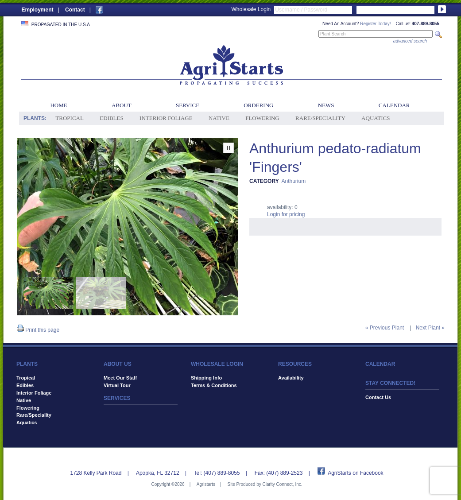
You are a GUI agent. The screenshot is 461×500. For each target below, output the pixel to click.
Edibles (111, 118)
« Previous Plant (384, 328)
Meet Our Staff (120, 377)
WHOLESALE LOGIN (217, 364)
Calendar (394, 105)
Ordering (258, 105)
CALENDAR (380, 364)
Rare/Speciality (320, 118)
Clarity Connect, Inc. (282, 484)
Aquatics (375, 118)
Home (58, 105)
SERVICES (117, 398)
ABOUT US (118, 364)
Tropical (69, 118)
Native (219, 118)
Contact (75, 10)
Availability (291, 377)
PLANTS (27, 364)
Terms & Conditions (214, 385)
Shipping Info (206, 377)
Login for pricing (286, 214)
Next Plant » (430, 328)
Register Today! (375, 23)
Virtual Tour (117, 385)
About (122, 105)
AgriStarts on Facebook (355, 473)
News (326, 105)
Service (187, 105)
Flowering (262, 118)
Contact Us (378, 397)
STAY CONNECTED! (390, 383)
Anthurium (293, 181)
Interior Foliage (166, 118)
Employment (38, 10)
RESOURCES (295, 364)
